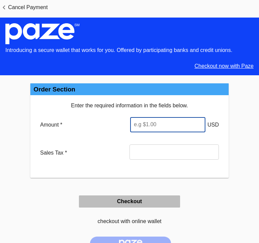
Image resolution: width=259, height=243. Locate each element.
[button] (24, 7)
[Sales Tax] (174, 152)
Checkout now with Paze (224, 66)
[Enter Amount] (167, 124)
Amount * (51, 125)
